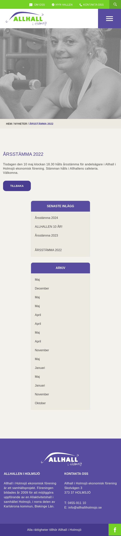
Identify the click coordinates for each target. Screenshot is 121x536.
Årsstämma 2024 (46, 217)
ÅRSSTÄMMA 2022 (48, 250)
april (38, 315)
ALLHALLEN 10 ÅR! (48, 226)
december (42, 288)
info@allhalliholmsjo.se (85, 507)
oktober (40, 403)
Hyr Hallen (62, 5)
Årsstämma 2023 (46, 235)
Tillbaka (17, 185)
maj (37, 279)
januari (40, 367)
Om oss (37, 5)
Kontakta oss (91, 5)
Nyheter (20, 123)
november (42, 350)
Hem (9, 123)
